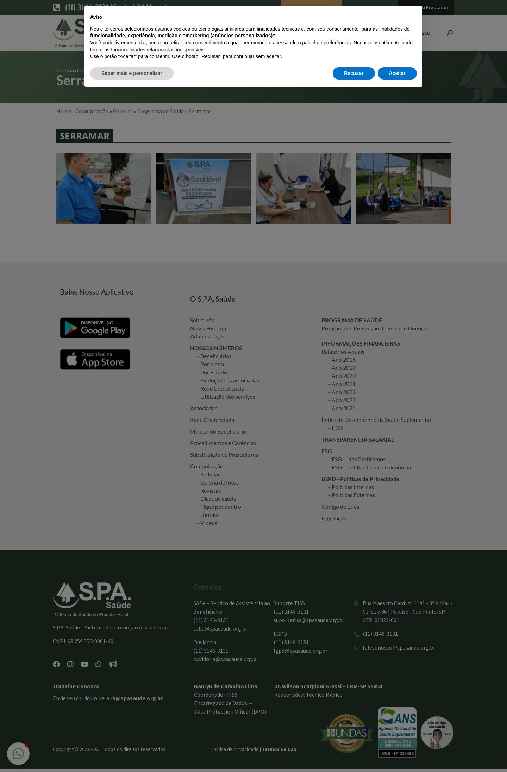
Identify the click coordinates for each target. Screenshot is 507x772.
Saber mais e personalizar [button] (131, 752)
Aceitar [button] (397, 752)
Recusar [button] (353, 752)
